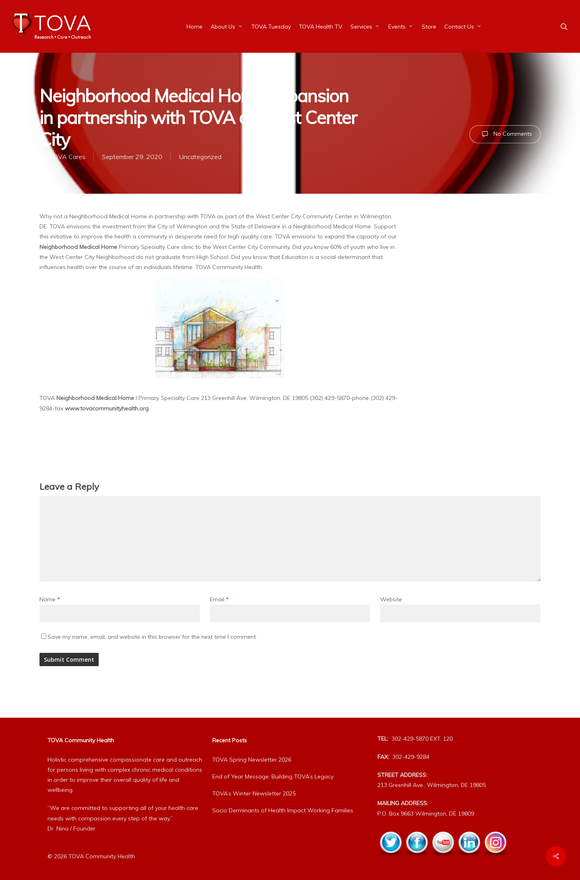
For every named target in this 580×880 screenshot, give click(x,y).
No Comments (505, 134)
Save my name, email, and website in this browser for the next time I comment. (152, 636)
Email (219, 599)
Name (49, 599)
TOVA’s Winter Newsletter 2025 (254, 793)
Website (391, 599)
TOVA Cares (67, 157)
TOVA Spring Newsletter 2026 (251, 759)
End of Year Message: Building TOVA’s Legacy (273, 776)
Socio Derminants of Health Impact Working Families (282, 810)
